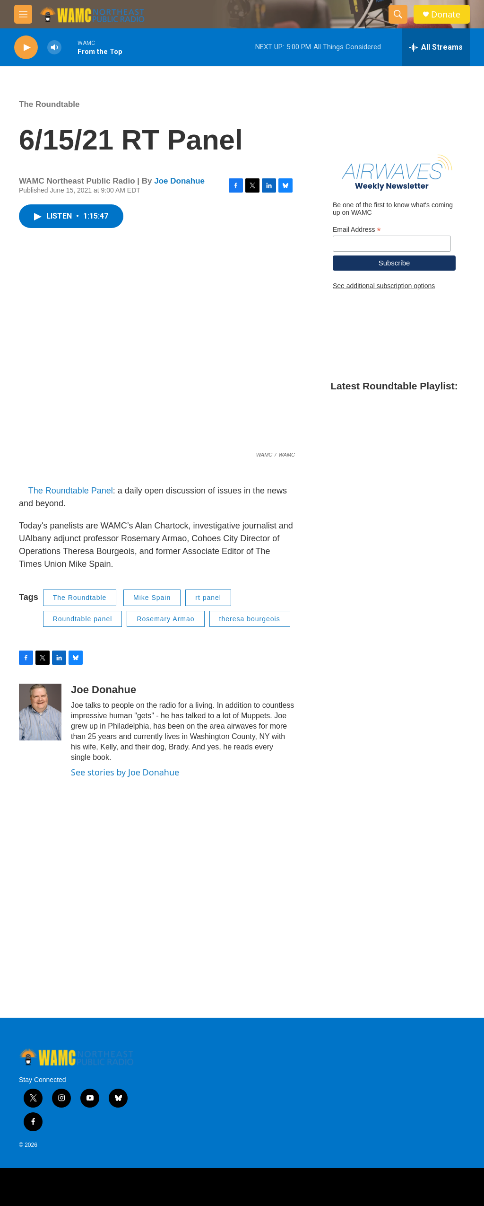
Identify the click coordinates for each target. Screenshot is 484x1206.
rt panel (208, 597)
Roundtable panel (82, 619)
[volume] (54, 47)
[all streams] (436, 47)
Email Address (357, 229)
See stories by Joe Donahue (125, 772)
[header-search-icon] (398, 14)
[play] (26, 47)
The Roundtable (49, 104)
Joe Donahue (179, 180)
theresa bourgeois (249, 619)
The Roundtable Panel (70, 490)
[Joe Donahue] (40, 712)
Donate (445, 14)
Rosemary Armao (165, 619)
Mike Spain (152, 597)
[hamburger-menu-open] (23, 14)
